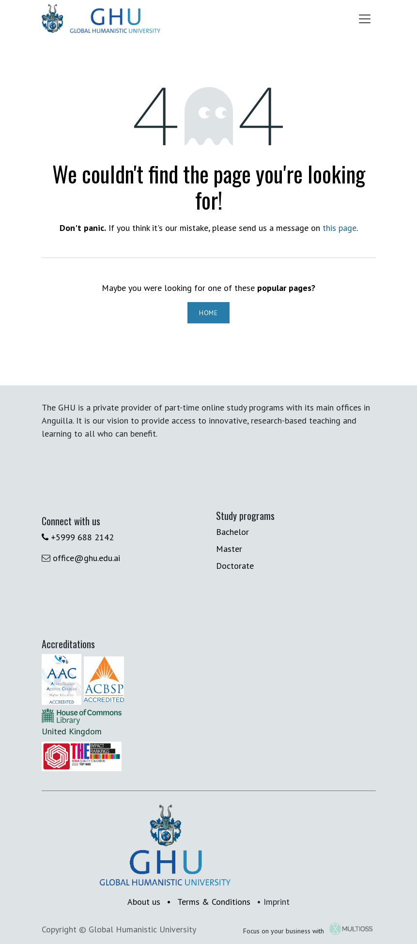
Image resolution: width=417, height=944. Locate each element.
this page (339, 227)
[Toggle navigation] (365, 18)
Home (208, 312)
